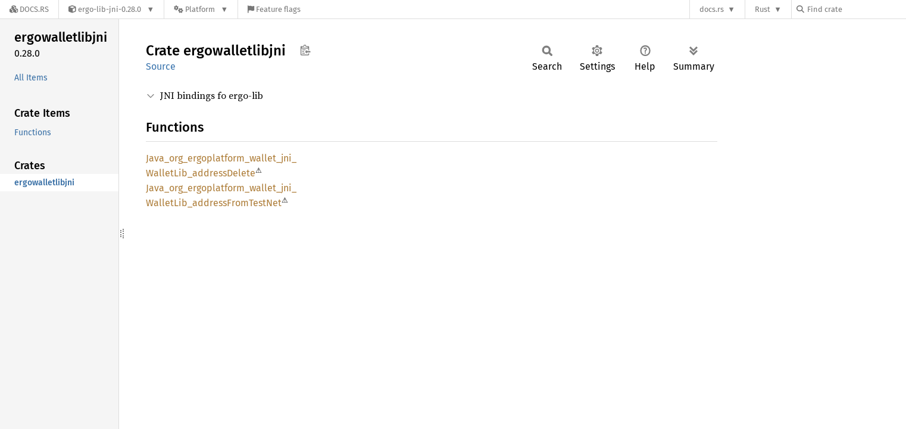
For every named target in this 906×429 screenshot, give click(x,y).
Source (161, 66)
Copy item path (305, 50)
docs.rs (711, 9)
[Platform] (201, 9)
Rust (762, 9)
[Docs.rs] (29, 9)
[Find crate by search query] (856, 9)
